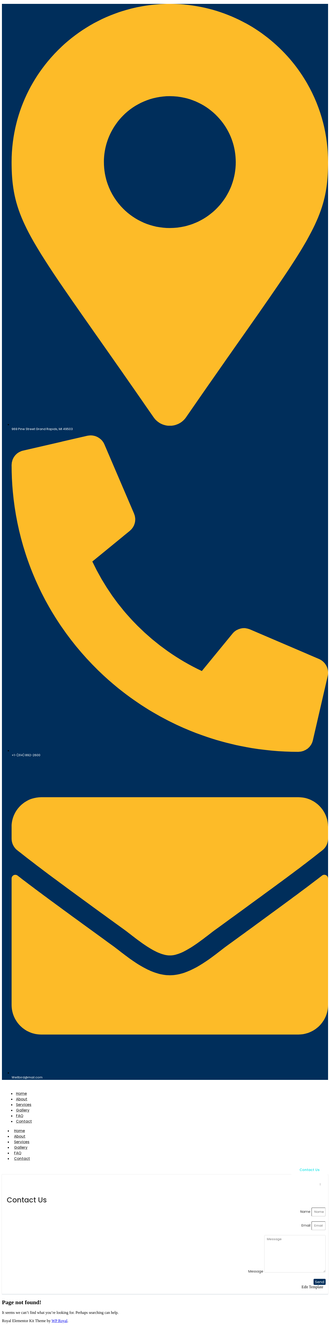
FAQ (19, 1115)
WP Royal (59, 1321)
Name (305, 1211)
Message (256, 1271)
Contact (24, 1121)
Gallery (22, 1110)
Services (23, 1104)
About (21, 1099)
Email (306, 1225)
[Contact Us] (309, 1170)
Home (21, 1093)
